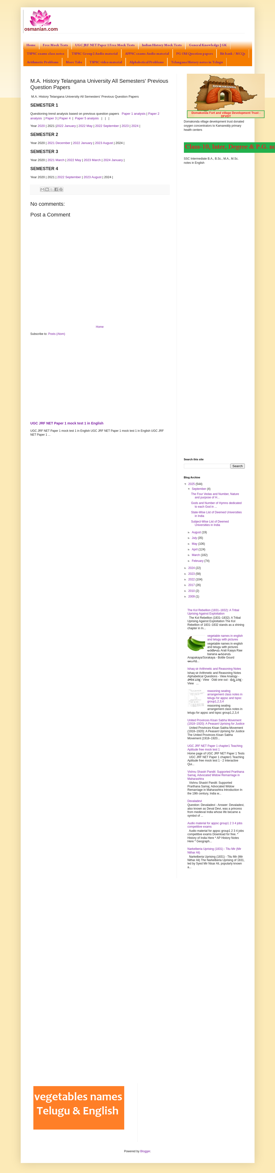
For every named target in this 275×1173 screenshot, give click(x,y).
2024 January (113, 160)
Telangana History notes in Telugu (197, 62)
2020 (42, 126)
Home (31, 45)
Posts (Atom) (56, 334)
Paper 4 (65, 118)
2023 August (104, 143)
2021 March (56, 160)
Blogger (145, 1151)
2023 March (92, 160)
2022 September (107, 126)
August (197, 532)
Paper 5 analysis (87, 118)
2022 (192, 579)
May (195, 543)
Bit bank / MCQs (232, 53)
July (195, 538)
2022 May (86, 126)
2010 (192, 591)
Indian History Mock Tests (162, 45)
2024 (135, 126)
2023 (126, 126)
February (198, 561)
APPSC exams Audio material (147, 53)
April (195, 549)
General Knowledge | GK (208, 45)
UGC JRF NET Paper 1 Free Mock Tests (105, 45)
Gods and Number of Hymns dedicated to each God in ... (216, 504)
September (199, 489)
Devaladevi (195, 801)
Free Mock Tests (55, 45)
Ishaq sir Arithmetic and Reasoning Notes (214, 668)
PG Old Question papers (194, 53)
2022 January (66, 126)
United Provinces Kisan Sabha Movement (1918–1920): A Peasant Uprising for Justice (216, 722)
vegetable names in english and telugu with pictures (225, 637)
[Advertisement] (99, 377)
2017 (192, 585)
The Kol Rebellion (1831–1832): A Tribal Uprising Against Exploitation (213, 611)
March (196, 555)
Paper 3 (51, 118)
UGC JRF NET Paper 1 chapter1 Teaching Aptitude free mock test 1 (215, 747)
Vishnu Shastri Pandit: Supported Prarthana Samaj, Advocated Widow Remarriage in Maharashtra (216, 775)
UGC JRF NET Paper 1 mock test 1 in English (67, 423)
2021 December (58, 143)
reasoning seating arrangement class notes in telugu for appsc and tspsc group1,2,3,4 (224, 696)
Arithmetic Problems (42, 62)
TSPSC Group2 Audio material (95, 53)
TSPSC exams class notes (45, 53)
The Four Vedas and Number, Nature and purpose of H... (215, 495)
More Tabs (74, 62)
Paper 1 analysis (134, 113)
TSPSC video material (105, 62)
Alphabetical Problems (146, 62)
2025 (192, 484)
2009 (192, 596)
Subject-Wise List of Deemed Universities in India (210, 523)
